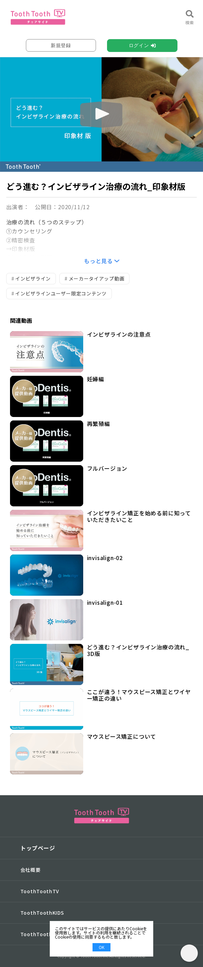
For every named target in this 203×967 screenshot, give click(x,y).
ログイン (139, 45)
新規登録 (61, 45)
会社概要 (30, 869)
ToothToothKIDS (42, 912)
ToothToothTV (39, 891)
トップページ (37, 848)
